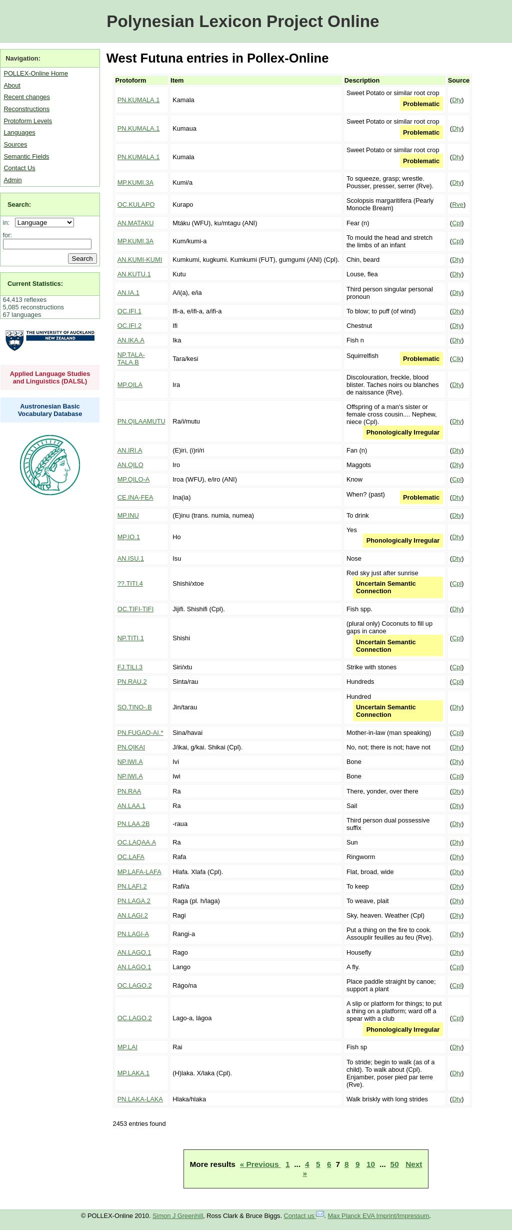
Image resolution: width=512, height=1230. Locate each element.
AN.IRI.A (130, 450)
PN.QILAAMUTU (142, 421)
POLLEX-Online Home (36, 73)
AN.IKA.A (131, 340)
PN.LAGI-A (133, 934)
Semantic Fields (26, 156)
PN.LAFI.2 (132, 886)
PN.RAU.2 (132, 681)
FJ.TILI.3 (130, 667)
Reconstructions (27, 109)
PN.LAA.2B (134, 824)
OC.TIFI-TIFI (136, 609)
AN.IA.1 (129, 292)
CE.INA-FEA (136, 497)
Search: (19, 204)
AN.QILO (131, 465)
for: (7, 235)
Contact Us (19, 168)
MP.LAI (128, 1047)
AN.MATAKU (136, 223)
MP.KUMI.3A (136, 182)
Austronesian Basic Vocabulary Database (50, 410)
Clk (456, 358)
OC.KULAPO (136, 204)
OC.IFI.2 (130, 325)
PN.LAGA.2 (134, 901)
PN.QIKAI (131, 747)
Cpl (457, 223)
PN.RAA (130, 791)
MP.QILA (130, 384)
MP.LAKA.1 (134, 1073)
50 (394, 1164)
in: (8, 222)
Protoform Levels (28, 121)
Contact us (304, 1215)
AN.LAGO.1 (135, 952)
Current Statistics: (35, 283)
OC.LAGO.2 (135, 985)
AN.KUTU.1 (134, 274)
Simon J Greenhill (177, 1215)
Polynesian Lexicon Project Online (242, 21)
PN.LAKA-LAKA (140, 1099)
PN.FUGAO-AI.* (141, 732)
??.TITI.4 (130, 583)
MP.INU (128, 515)
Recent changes (27, 97)
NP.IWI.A (130, 761)
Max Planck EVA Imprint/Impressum (378, 1215)
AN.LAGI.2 (133, 915)
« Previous (260, 1164)
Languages (19, 132)
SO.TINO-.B (135, 707)
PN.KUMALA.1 (139, 100)
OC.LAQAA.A (137, 842)
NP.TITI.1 (131, 638)
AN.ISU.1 (131, 558)
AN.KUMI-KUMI (140, 259)
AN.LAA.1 (132, 805)
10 (370, 1164)
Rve (458, 204)
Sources (15, 144)
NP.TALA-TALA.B (131, 358)
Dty (457, 100)
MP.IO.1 (129, 537)
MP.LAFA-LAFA (140, 872)
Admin (13, 180)
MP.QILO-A (134, 479)
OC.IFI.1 (130, 311)
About (12, 85)
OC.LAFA (131, 857)
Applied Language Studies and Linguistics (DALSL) (50, 377)
